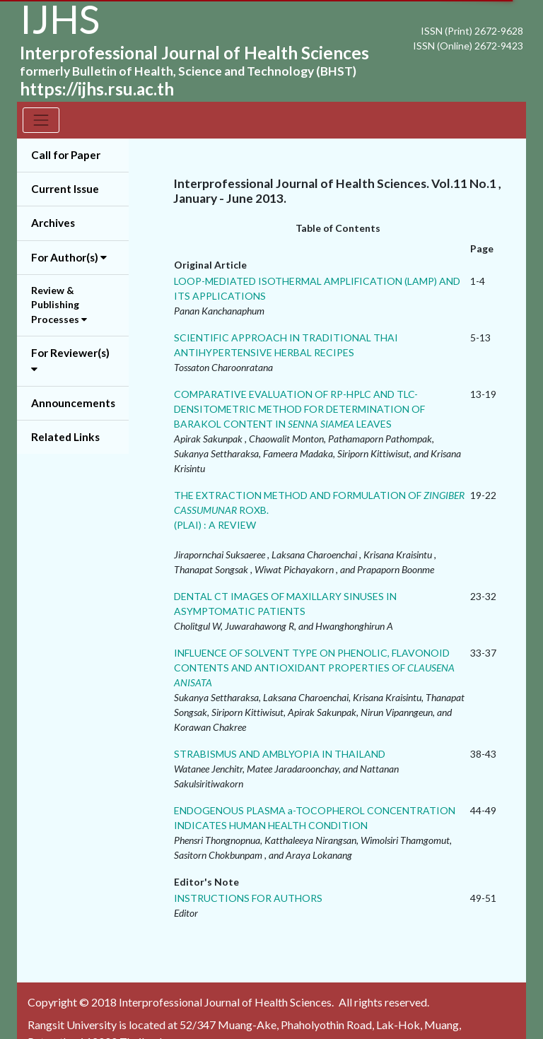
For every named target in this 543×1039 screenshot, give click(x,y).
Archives (53, 222)
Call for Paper (65, 154)
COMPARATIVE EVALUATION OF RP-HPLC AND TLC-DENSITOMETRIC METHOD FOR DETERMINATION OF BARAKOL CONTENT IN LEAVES (299, 409)
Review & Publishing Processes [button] (59, 305)
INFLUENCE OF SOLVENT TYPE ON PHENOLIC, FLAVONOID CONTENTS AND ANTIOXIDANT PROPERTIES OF (314, 667)
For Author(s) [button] (69, 257)
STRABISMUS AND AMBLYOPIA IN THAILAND (279, 754)
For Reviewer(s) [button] (70, 360)
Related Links (65, 436)
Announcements (73, 403)
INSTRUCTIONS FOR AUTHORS (248, 898)
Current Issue (65, 188)
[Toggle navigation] (41, 120)
